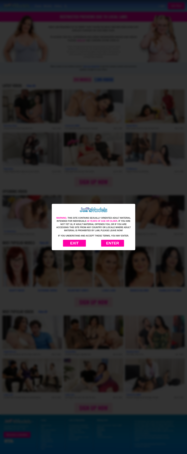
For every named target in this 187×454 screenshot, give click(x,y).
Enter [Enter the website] (112, 243)
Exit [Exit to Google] (74, 243)
